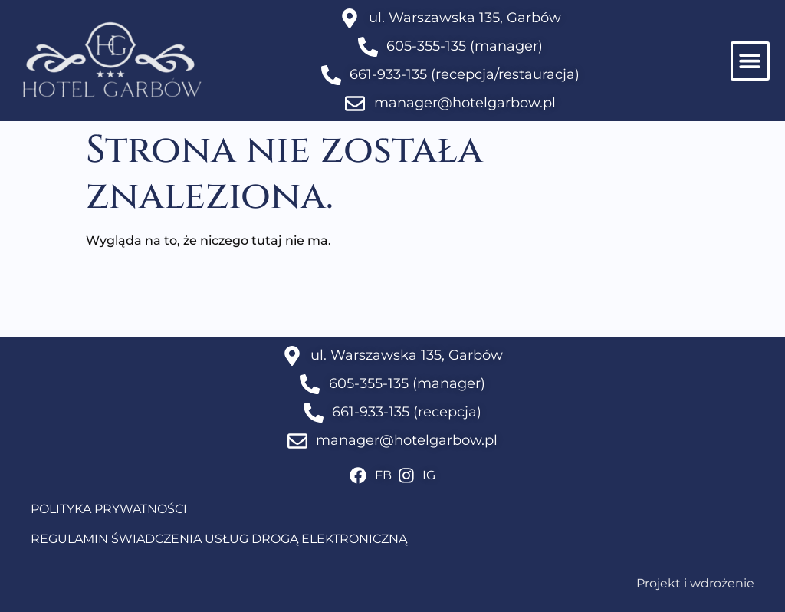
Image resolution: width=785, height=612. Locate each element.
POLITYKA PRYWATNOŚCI (109, 509)
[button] (750, 61)
